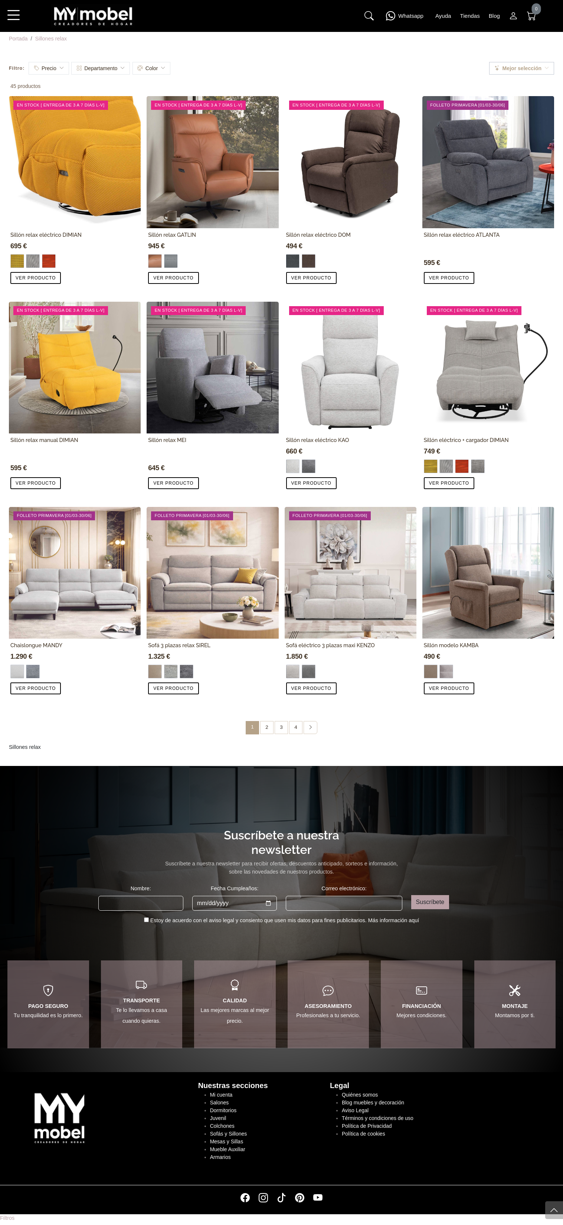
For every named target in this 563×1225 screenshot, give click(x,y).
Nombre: (141, 888)
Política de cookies (363, 1134)
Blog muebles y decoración (373, 1103)
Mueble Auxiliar (227, 1149)
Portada (18, 39)
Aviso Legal (355, 1110)
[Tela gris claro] (293, 466)
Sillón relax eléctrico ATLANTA (462, 235)
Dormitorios (223, 1110)
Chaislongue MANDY (36, 645)
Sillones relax (51, 39)
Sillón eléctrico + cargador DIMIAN (466, 440)
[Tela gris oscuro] (33, 671)
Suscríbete (430, 902)
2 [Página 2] (266, 727)
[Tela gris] (293, 261)
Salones (219, 1103)
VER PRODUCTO (36, 278)
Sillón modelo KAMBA (451, 645)
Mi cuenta (221, 1095)
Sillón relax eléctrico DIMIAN (46, 235)
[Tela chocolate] (308, 261)
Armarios (220, 1157)
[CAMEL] (155, 261)
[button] (13, 20)
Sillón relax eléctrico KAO (317, 440)
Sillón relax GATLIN (172, 235)
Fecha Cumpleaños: (235, 888)
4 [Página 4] (295, 727)
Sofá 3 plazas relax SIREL (179, 645)
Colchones (222, 1126)
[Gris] (33, 261)
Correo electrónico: (344, 888)
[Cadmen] (478, 466)
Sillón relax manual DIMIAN (44, 440)
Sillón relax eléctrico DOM (318, 235)
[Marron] (431, 671)
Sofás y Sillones (228, 1134)
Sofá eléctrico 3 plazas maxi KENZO (330, 645)
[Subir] (554, 1210)
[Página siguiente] (310, 727)
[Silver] (293, 671)
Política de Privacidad (367, 1126)
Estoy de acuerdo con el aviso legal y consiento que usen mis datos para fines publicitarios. (284, 920)
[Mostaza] (17, 261)
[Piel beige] (155, 671)
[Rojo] (49, 261)
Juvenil (218, 1118)
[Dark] (308, 671)
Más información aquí (393, 920)
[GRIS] (171, 261)
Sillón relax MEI (167, 440)
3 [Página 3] (281, 727)
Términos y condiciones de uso (377, 1118)
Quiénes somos (360, 1095)
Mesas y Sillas (226, 1141)
